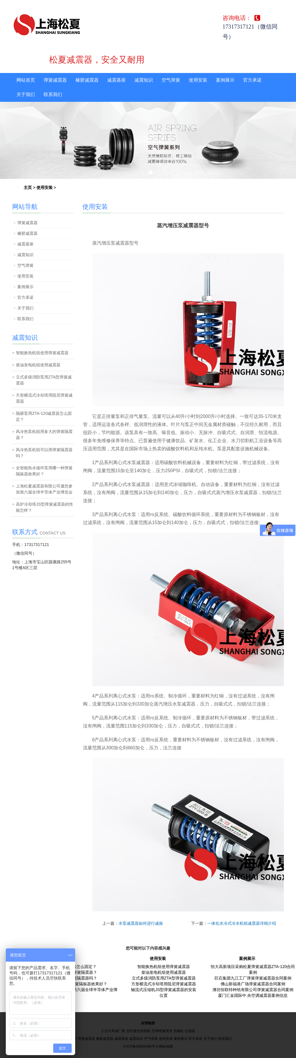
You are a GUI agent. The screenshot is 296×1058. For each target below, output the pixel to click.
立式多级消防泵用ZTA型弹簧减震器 (164, 978)
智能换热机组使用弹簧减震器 (42, 352)
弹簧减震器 (55, 80)
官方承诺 (252, 80)
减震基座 (116, 80)
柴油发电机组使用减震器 (38, 365)
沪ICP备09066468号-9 (140, 1046)
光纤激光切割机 (138, 1031)
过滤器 (190, 1031)
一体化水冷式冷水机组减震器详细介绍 (241, 923)
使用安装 (198, 80)
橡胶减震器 (87, 80)
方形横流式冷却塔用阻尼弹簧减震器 (163, 984)
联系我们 (53, 94)
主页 (28, 187)
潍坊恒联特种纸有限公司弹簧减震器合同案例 (252, 989)
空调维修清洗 (161, 1031)
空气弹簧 (171, 80)
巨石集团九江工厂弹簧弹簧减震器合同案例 (252, 978)
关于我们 (25, 94)
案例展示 (225, 80)
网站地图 (166, 1046)
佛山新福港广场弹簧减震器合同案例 (253, 984)
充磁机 (178, 1031)
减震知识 (143, 80)
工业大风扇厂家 (113, 1031)
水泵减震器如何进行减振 (141, 923)
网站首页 (25, 80)
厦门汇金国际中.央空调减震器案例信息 (253, 995)
